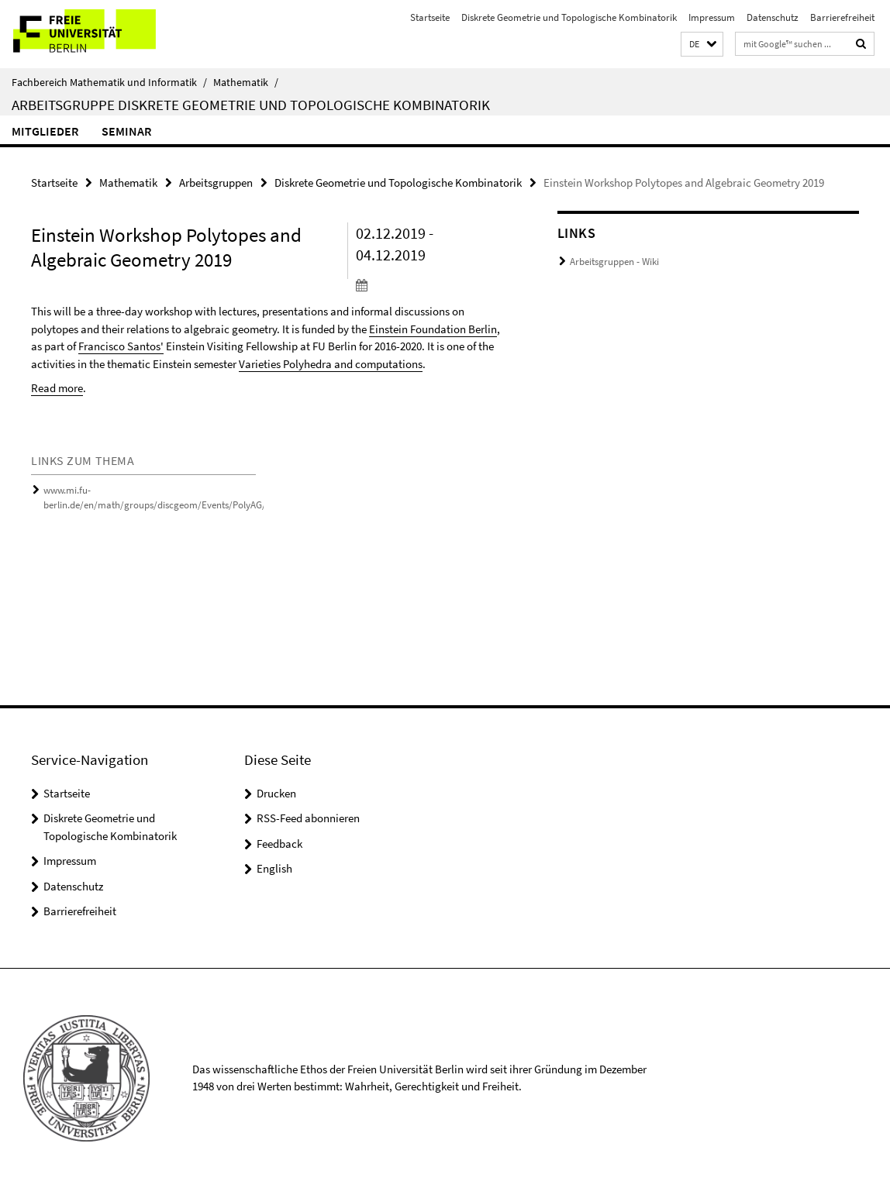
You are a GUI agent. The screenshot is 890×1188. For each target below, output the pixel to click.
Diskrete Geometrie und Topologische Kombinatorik (569, 17)
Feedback (279, 843)
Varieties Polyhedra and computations (331, 363)
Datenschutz (773, 17)
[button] (702, 44)
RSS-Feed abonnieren (308, 818)
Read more (57, 388)
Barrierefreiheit (842, 17)
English (274, 868)
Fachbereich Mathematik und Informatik (109, 82)
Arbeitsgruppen (216, 182)
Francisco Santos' (121, 346)
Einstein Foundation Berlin (433, 329)
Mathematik (245, 82)
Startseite (430, 17)
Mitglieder (45, 131)
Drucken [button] (276, 793)
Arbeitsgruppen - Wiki (614, 261)
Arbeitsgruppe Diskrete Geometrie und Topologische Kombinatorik (251, 104)
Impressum (711, 17)
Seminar (126, 131)
